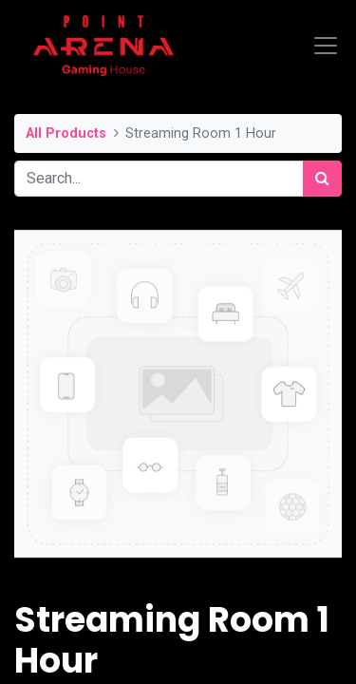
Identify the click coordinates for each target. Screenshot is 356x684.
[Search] (322, 179)
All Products (66, 133)
